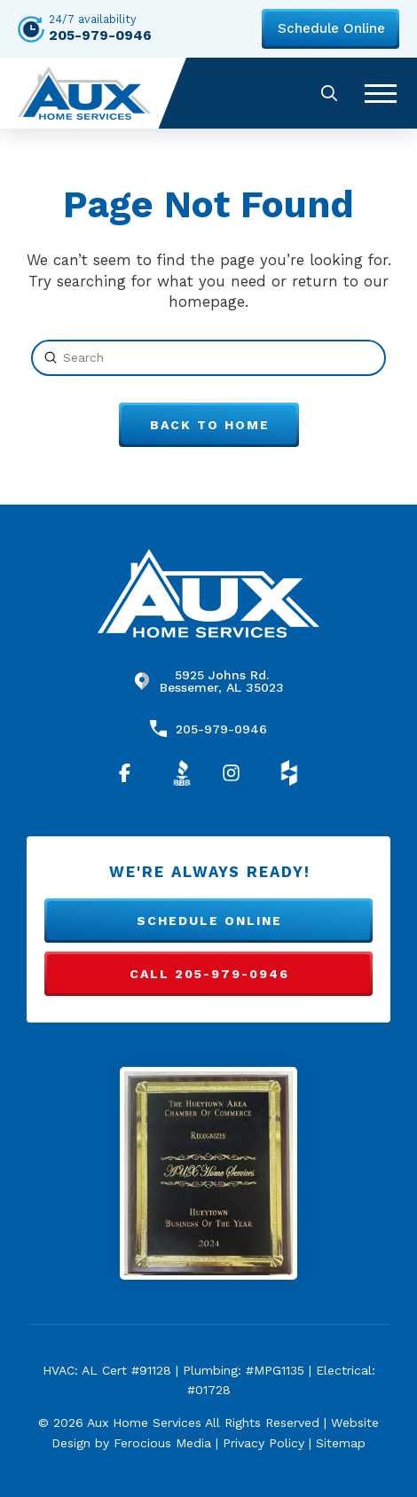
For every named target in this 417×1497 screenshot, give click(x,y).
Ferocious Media (162, 1443)
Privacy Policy (263, 1443)
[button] (328, 92)
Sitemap (341, 1443)
